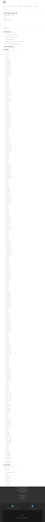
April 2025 (7, 84)
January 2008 (7, 453)
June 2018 (7, 259)
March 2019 (7, 240)
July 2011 (7, 402)
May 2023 (7, 133)
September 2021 (8, 176)
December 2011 (8, 395)
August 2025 (7, 76)
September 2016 (8, 304)
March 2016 (7, 317)
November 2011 (8, 397)
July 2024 (7, 103)
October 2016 (8, 302)
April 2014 (7, 363)
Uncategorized (8, 485)
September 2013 (8, 378)
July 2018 (7, 257)
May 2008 (7, 451)
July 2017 (7, 282)
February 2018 (8, 267)
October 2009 (8, 423)
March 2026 (7, 61)
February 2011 (8, 404)
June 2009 (7, 432)
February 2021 (8, 191)
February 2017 (8, 293)
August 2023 (7, 127)
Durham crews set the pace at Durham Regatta (14, 41)
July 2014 (7, 357)
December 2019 (8, 221)
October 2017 (8, 276)
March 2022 (7, 163)
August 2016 (7, 306)
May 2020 (7, 210)
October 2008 (8, 440)
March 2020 (7, 214)
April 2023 (7, 135)
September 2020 (8, 201)
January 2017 (7, 295)
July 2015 (7, 334)
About (8, 6)
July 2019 (7, 231)
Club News (7, 467)
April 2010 (7, 417)
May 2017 (7, 287)
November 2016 (8, 299)
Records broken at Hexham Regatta (12, 43)
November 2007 (8, 457)
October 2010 (8, 408)
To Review (7, 482)
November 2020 (8, 197)
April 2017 (7, 289)
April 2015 (7, 340)
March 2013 (7, 391)
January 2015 (7, 346)
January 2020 (7, 218)
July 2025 (7, 78)
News (6, 474)
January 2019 (7, 244)
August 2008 (7, 444)
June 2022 (7, 157)
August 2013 (7, 380)
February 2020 (8, 216)
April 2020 (7, 212)
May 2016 (7, 312)
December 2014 (8, 348)
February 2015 (8, 344)
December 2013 (8, 372)
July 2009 (7, 429)
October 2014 (8, 351)
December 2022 (8, 144)
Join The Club (14, 6)
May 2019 (7, 236)
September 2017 (8, 278)
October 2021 (8, 174)
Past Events (7, 476)
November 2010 (8, 406)
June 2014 (7, 359)
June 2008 (7, 449)
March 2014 (7, 366)
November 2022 (8, 146)
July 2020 (7, 206)
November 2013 (8, 374)
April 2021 (7, 186)
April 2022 (7, 161)
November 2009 (8, 421)
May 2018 (7, 261)
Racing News (9, 19)
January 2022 (7, 167)
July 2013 (7, 383)
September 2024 (8, 99)
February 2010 (8, 419)
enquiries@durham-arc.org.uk (12, 507)
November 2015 (8, 325)
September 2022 (8, 150)
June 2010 (7, 412)
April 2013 (7, 389)
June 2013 (7, 385)
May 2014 (7, 361)
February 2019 (8, 242)
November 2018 (8, 248)
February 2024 (8, 114)
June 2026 (7, 54)
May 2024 (7, 108)
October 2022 (8, 148)
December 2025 (8, 67)
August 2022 (7, 152)
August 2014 (7, 355)
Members (36, 6)
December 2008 (8, 436)
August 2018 (7, 255)
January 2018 (7, 270)
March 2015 (7, 342)
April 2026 (7, 59)
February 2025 (8, 88)
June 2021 (7, 182)
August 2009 (7, 427)
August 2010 (7, 410)
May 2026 (7, 56)
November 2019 (8, 223)
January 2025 (7, 91)
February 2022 (8, 165)
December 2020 (8, 195)
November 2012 (8, 393)
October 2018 (8, 250)
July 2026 (7, 52)
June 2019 (7, 233)
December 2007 (8, 455)
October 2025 (8, 71)
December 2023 (8, 118)
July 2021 (7, 180)
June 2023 (7, 131)
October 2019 (8, 225)
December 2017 (8, 272)
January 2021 (7, 193)
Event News (7, 470)
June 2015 (7, 336)
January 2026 (7, 65)
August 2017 (7, 280)
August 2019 (7, 229)
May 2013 (7, 387)
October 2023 (8, 123)
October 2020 (8, 199)
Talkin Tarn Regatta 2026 (10, 39)
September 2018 (8, 253)
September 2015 (8, 329)
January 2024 (7, 116)
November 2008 (8, 438)
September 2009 (8, 425)
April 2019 (7, 238)
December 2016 (8, 297)
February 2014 (8, 368)
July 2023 (7, 129)
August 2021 (7, 178)
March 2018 (7, 265)
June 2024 (7, 106)
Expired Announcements (9, 472)
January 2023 (7, 142)
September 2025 (8, 74)
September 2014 (8, 353)
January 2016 (7, 321)
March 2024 (7, 112)
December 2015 (8, 323)
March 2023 (7, 137)
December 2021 (8, 169)
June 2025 (7, 80)
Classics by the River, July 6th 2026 (11, 35)
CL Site (4, 9)
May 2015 (7, 338)
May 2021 (7, 184)
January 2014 (7, 370)
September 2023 (8, 125)
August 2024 (7, 101)
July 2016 (7, 308)
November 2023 (8, 120)
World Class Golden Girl (10, 13)
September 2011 (8, 400)
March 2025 (7, 86)
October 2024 (8, 97)
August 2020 (7, 204)
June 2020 (7, 208)
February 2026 (8, 63)
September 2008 (8, 442)
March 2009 (7, 434)
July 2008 (7, 447)
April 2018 (7, 263)
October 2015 (8, 327)
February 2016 (8, 319)
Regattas (20, 6)
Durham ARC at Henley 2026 (10, 37)
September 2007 (8, 461)
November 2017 (8, 274)
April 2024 (7, 110)
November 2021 (8, 172)
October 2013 (8, 376)
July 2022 (7, 155)
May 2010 (7, 415)
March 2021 (7, 189)
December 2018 (8, 246)
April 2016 (7, 314)
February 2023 (8, 140)
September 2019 (8, 227)
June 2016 (7, 310)
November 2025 (8, 69)
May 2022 (7, 159)
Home (4, 6)
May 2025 (7, 82)
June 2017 (7, 285)
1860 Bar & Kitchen (28, 6)
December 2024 (8, 93)
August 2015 (7, 331)
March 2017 (7, 291)
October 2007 (8, 459)
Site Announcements (9, 480)
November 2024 (8, 95)
